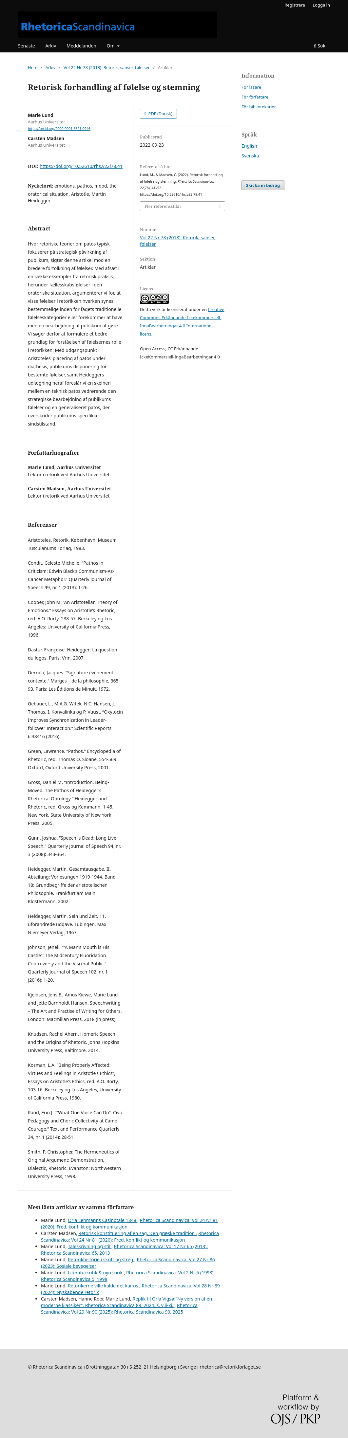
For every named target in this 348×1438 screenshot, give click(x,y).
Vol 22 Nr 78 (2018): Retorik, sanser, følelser (107, 67)
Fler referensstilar (163, 206)
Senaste (26, 46)
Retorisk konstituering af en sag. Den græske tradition (137, 1233)
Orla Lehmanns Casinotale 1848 (102, 1220)
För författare (255, 97)
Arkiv (50, 46)
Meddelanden (81, 46)
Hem (32, 67)
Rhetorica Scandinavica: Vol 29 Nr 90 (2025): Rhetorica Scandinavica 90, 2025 (119, 1308)
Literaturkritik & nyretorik (96, 1272)
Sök (319, 46)
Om (111, 46)
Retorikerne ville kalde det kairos (103, 1286)
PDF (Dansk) (159, 114)
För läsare (251, 87)
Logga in (321, 5)
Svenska (250, 156)
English (249, 146)
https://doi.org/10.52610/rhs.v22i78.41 (81, 166)
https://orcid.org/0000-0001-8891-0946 (59, 128)
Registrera (294, 5)
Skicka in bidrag (263, 185)
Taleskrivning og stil (89, 1246)
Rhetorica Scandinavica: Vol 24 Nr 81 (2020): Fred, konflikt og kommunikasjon (130, 1236)
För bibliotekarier (259, 107)
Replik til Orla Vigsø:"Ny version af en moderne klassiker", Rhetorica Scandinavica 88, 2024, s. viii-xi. (126, 1302)
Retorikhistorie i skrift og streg (101, 1259)
